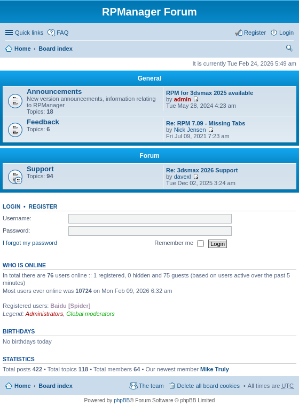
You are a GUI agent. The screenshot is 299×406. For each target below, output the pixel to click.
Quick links (29, 32)
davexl (182, 176)
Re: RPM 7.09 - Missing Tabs (205, 123)
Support (40, 169)
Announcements (54, 91)
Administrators (44, 314)
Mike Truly (214, 369)
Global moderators (90, 314)
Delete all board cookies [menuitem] (208, 386)
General (150, 78)
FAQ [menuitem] (62, 32)
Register (43, 206)
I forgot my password (30, 243)
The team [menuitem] (151, 386)
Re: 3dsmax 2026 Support (202, 170)
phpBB (122, 400)
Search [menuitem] (289, 49)
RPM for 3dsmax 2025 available (209, 93)
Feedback (43, 122)
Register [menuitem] (255, 32)
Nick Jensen (190, 129)
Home (22, 48)
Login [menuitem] (286, 32)
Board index (55, 48)
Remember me (179, 244)
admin (182, 99)
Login (11, 206)
